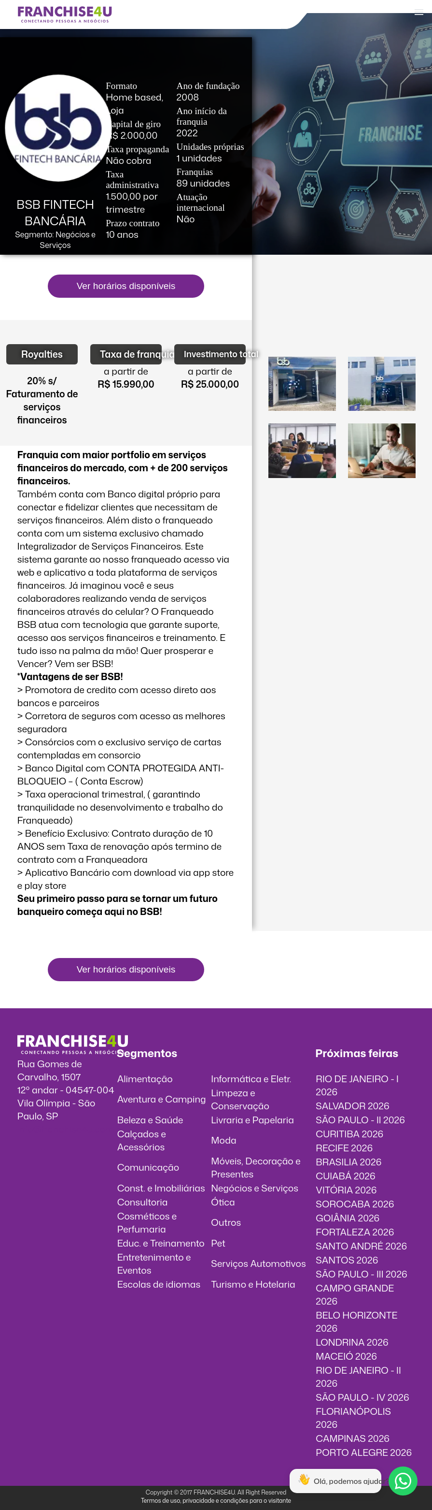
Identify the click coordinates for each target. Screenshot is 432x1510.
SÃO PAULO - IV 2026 (362, 1397)
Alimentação (145, 1078)
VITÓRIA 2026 (346, 1189)
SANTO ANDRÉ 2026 (361, 1245)
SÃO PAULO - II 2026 (360, 1119)
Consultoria (142, 1201)
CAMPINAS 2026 (353, 1438)
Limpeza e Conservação (240, 1099)
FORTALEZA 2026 (355, 1231)
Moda (223, 1140)
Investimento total (215, 354)
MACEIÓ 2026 (346, 1356)
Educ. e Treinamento (161, 1242)
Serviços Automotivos (258, 1263)
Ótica (223, 1201)
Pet (218, 1242)
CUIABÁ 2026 (345, 1175)
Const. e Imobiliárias (161, 1187)
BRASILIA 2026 (348, 1161)
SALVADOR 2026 (352, 1105)
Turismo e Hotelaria (253, 1284)
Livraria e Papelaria (252, 1119)
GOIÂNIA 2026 (347, 1217)
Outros (226, 1222)
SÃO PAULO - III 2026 (361, 1273)
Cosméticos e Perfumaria (147, 1222)
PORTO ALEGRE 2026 (364, 1452)
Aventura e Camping (161, 1098)
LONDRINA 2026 (352, 1342)
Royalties (42, 354)
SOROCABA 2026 (355, 1203)
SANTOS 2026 (347, 1259)
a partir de (126, 371)
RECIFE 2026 (344, 1147)
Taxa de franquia (131, 354)
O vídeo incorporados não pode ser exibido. (342, 312)
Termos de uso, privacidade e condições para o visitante (216, 1500)
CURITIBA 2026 (349, 1133)
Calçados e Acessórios (141, 1140)
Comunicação (148, 1167)
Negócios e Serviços (254, 1187)
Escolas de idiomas (159, 1284)
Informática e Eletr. (251, 1078)
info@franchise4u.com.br (71, 1128)
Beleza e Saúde (150, 1119)
